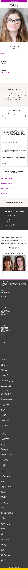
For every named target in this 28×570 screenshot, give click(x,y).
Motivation (2, 509)
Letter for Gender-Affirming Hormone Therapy (7, 385)
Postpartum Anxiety (3, 525)
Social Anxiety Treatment (4, 551)
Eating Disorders (3, 475)
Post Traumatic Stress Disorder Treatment (6, 524)
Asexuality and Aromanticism (5, 443)
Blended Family (3, 451)
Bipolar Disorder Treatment (4, 450)
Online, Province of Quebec (5, 74)
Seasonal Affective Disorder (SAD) (5, 540)
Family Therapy (3, 361)
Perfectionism (16, 95)
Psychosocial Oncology (4, 535)
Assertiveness (22, 97)
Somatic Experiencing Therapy (5, 425)
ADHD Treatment (3, 432)
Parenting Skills (3, 517)
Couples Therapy (3, 360)
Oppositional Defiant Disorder (5, 564)
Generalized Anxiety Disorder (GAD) (20, 93)
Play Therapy (2, 421)
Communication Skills (8, 99)
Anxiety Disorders (5, 93)
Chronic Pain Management (5, 113)
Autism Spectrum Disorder (4, 449)
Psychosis (2, 534)
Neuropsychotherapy (4, 419)
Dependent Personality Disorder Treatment (7, 467)
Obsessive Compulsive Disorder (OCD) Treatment (7, 513)
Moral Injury (2, 508)
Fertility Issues (3, 482)
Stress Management (6, 97)
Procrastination (3, 533)
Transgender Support (4, 559)
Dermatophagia (3, 471)
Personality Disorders (4, 522)
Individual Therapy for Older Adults (5, 366)
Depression (13, 93)
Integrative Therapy (4, 193)
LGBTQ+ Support (17, 113)
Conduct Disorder (3, 465)
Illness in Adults (3, 492)
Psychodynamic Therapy (4, 395)
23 (15, 248)
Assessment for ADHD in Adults (5, 371)
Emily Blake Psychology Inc (12, 567)
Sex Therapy (2, 369)
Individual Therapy (3, 359)
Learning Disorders (3, 501)
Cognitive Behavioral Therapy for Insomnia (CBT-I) (8, 408)
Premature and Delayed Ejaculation (5, 530)
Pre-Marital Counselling (4, 528)
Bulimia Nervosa (3, 455)
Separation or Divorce (4, 546)
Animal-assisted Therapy (4, 370)
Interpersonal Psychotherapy (5, 416)
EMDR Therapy (3, 410)
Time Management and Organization (14, 97)
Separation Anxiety (3, 545)
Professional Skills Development (5, 377)
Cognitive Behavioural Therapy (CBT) (7, 178)
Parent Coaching (3, 364)
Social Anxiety (24, 95)
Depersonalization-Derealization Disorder (6, 469)
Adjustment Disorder (19, 99)
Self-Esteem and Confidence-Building (6, 543)
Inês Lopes (5, 271)
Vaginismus (2, 560)
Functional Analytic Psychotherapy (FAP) (7, 183)
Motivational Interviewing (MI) (6, 188)
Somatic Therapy (3, 426)
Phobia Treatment (3, 523)
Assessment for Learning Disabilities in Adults (7, 374)
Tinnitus (2, 556)
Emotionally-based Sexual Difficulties (6, 477)
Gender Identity (3, 485)
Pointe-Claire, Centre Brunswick (6, 72)
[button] (1, 265)
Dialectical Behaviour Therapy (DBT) (6, 394)
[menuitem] (26, 5)
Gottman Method (3, 414)
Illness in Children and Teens (5, 493)
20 (13, 248)
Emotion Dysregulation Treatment (5, 476)
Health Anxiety (12, 115)
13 (16, 247)
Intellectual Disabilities (4, 497)
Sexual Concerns (3, 549)
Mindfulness (3, 185)
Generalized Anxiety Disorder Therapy (6, 486)
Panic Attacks (11, 95)
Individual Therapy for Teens (5, 365)
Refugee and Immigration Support (5, 539)
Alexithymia (2, 435)
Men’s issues (2, 506)
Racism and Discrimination (23, 113)
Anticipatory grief (3, 440)
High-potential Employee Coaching (5, 376)
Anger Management (18, 115)
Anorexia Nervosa (3, 439)
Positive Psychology (3, 405)
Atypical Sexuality (3, 448)
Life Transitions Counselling (4, 503)
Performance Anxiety (4, 519)
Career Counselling (3, 375)
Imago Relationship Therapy (5, 400)
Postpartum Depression (4, 527)
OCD (24, 115)
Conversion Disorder (3, 466)
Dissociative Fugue (3, 472)
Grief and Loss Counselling (4, 487)
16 (18, 247)
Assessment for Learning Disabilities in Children (7, 381)
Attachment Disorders (4, 445)
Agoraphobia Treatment (4, 434)
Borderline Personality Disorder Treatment (7, 454)
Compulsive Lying (3, 464)
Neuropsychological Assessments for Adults (7, 387)
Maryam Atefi (17, 271)
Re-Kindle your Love (3, 538)
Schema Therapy (3, 406)
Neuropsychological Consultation (5, 358)
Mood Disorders (14, 99)
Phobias (20, 95)
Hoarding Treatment (3, 491)
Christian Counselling (4, 459)
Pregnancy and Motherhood (6, 115)
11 (15, 247)
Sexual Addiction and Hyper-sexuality (6, 548)
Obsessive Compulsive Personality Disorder (7, 514)
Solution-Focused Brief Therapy (5, 424)
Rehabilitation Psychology (4, 380)
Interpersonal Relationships (5, 95)
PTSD (22, 115)
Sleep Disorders (3, 550)
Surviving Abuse (3, 554)
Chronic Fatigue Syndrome (4, 460)
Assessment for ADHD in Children (5, 379)
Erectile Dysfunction (3, 480)
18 (12, 248)
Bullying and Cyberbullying (4, 456)
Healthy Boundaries (11, 113)
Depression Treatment (4, 470)
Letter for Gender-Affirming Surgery (6, 386)
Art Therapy (2, 382)
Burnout (10, 93)
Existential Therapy (3, 411)
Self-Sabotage (3, 544)
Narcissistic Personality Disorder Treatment (7, 512)
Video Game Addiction (4, 561)
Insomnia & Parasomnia (4, 496)
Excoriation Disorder (3, 481)
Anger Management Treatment (5, 438)
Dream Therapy (3, 409)
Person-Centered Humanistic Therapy (7, 190)
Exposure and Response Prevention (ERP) (6, 398)
